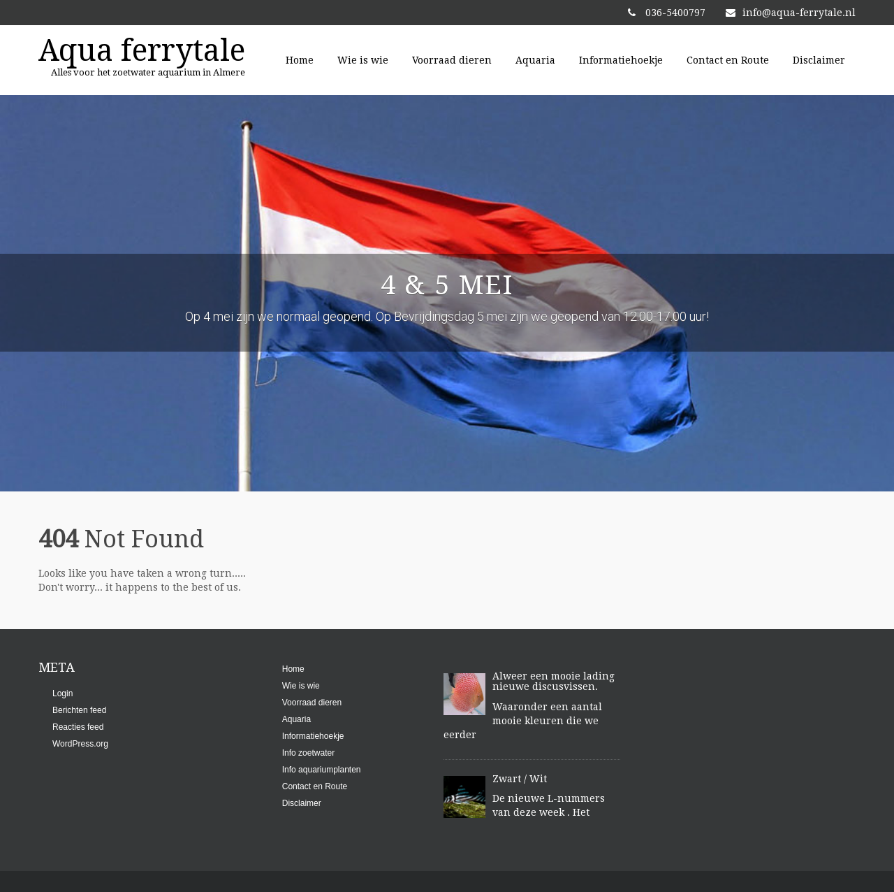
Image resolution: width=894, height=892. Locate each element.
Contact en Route (728, 60)
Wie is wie (362, 60)
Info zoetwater (308, 753)
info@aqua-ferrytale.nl (791, 12)
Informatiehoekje (621, 60)
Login (62, 693)
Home (300, 60)
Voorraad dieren (452, 60)
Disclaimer (819, 60)
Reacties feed (77, 727)
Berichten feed (79, 710)
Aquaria (535, 60)
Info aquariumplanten (321, 770)
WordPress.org (80, 744)
